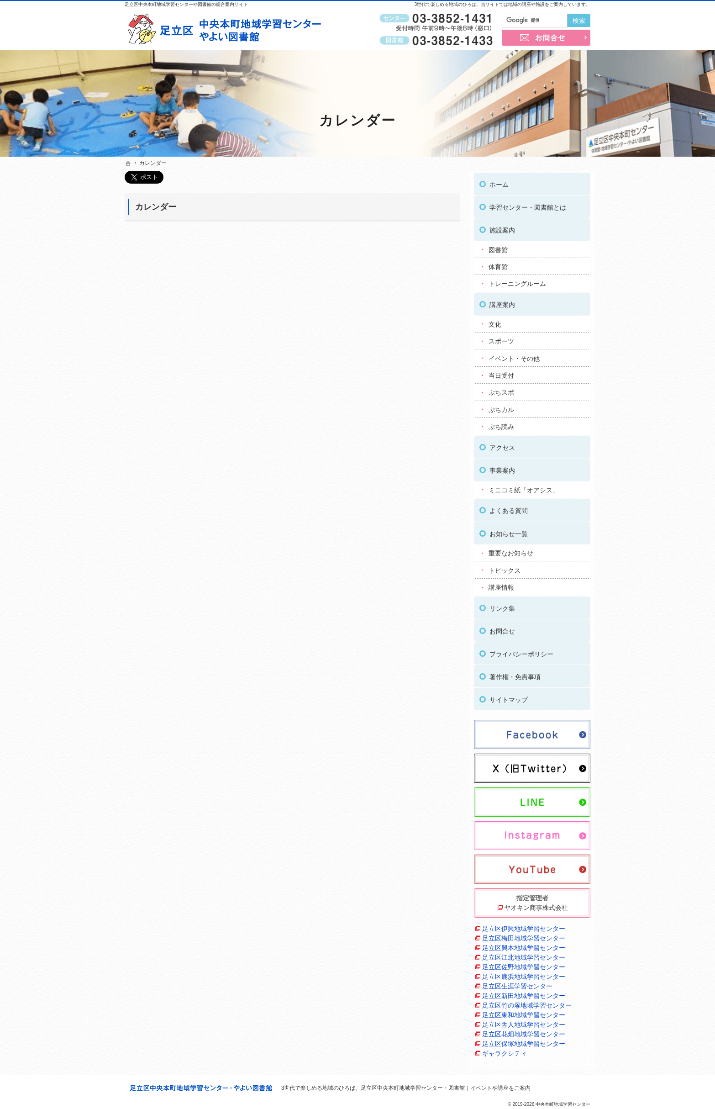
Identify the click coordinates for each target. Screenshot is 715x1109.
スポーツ (501, 339)
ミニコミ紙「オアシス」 (524, 487)
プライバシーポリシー (521, 651)
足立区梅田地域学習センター (523, 936)
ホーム (499, 182)
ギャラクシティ (504, 1051)
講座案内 (502, 302)
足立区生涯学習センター (517, 984)
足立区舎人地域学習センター (523, 1022)
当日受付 (501, 373)
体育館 (498, 264)
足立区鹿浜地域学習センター (523, 974)
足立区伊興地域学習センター (523, 926)
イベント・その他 (514, 356)
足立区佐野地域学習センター (523, 964)
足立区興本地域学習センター (523, 945)
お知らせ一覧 (508, 531)
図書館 (498, 247)
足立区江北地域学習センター (523, 955)
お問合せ (502, 629)
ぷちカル (501, 407)
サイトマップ (508, 697)
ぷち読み (501, 424)
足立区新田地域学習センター (523, 993)
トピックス (504, 568)
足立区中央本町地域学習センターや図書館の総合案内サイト (186, 4)
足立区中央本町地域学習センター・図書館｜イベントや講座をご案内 (446, 1088)
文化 (495, 322)
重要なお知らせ (511, 550)
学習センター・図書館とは (527, 205)
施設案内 (502, 228)
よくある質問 (508, 508)
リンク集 (502, 606)
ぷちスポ (501, 390)
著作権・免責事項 (515, 674)
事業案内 (502, 468)
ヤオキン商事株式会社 (536, 905)
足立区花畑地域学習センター (523, 1031)
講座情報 (501, 585)
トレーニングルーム (517, 281)
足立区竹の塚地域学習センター (527, 1003)
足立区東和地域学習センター (523, 1012)
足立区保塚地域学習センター (523, 1041)
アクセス (502, 445)
